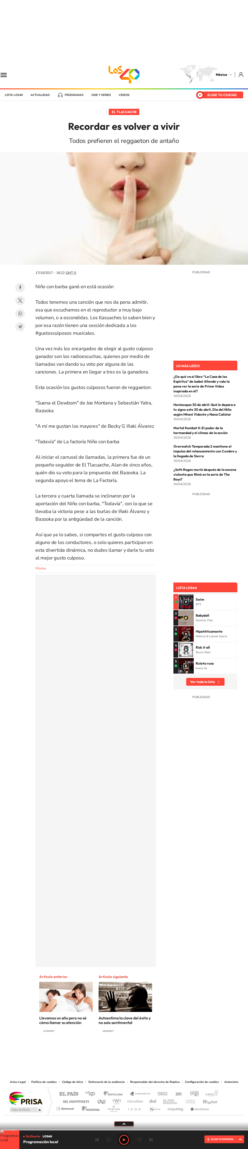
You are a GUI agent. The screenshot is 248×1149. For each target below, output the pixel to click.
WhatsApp (20, 313)
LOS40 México (124, 74)
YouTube (109, 1049)
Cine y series (101, 95)
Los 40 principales (92, 1094)
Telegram (20, 326)
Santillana (114, 1094)
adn (192, 1094)
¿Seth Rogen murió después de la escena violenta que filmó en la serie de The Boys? (204, 474)
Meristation (199, 1107)
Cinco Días (134, 1100)
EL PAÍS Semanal (170, 1100)
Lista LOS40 (14, 95)
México (221, 74)
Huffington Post (75, 1100)
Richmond (65, 1107)
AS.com (176, 1094)
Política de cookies (44, 1082)
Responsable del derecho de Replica (155, 1082)
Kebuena (206, 1100)
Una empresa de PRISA (25, 1098)
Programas (74, 95)
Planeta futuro (188, 1100)
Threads (148, 1049)
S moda (154, 1107)
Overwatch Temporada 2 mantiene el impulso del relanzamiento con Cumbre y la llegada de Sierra (205, 451)
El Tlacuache (124, 112)
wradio (116, 1100)
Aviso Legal (18, 1082)
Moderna (89, 1107)
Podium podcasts (113, 1107)
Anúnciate (231, 1082)
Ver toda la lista (202, 682)
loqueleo (176, 1107)
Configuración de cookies (202, 1082)
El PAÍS (68, 1094)
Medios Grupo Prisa (25, 1110)
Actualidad (40, 95)
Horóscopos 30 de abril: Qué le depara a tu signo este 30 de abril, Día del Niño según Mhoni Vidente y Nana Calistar (204, 410)
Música (40, 568)
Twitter (20, 300)
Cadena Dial (153, 1100)
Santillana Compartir (140, 1094)
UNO (102, 1100)
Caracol (210, 1094)
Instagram (119, 1049)
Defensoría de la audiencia (106, 1082)
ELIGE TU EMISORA (222, 1139)
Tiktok (100, 1049)
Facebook (20, 287)
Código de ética (72, 1082)
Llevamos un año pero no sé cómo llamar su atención (62, 1020)
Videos (124, 95)
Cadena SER (161, 1094)
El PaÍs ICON (134, 1107)
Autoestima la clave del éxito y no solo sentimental (125, 1020)
